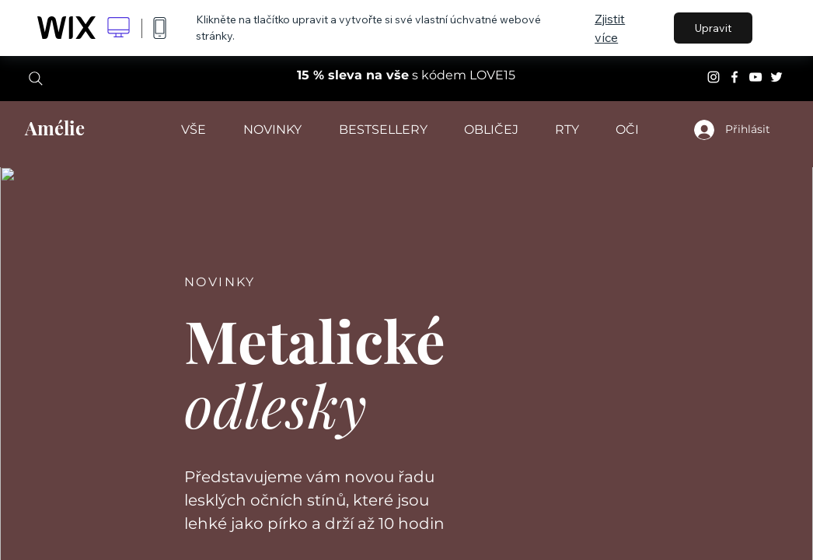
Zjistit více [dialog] (610, 28)
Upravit (713, 28)
